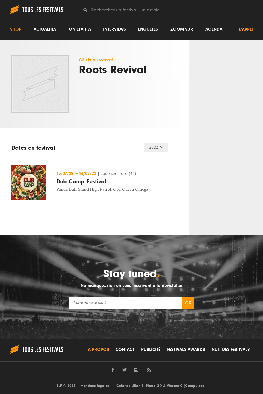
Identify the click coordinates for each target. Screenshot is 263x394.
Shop (15, 29)
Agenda (213, 29)
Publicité (150, 349)
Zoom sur (181, 29)
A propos (98, 349)
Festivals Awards (186, 349)
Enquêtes (148, 29)
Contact (125, 349)
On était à (80, 29)
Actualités (45, 29)
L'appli (244, 29)
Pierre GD (154, 386)
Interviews (114, 29)
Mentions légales (94, 386)
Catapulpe (194, 386)
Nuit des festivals (231, 349)
